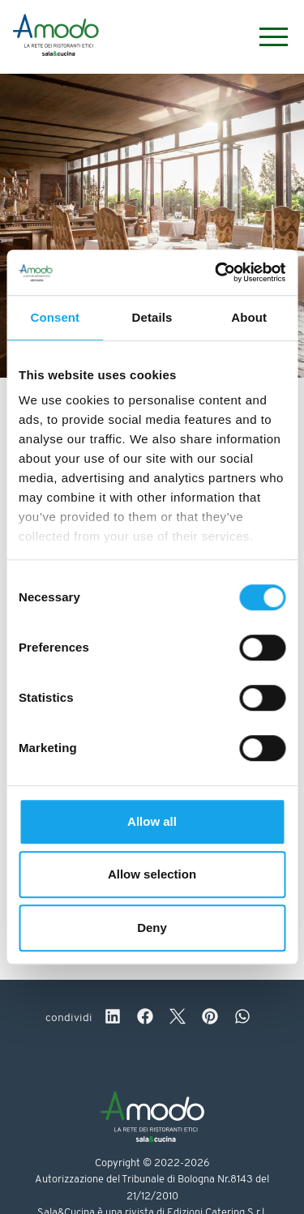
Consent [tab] (54, 317)
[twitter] (177, 1018)
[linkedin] (113, 1018)
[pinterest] (210, 1018)
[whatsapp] (242, 1018)
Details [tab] (152, 317)
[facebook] (145, 1018)
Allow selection (152, 874)
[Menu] (265, 37)
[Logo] (56, 37)
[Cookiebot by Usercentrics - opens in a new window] (216, 272)
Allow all (152, 821)
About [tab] (249, 317)
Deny (152, 927)
